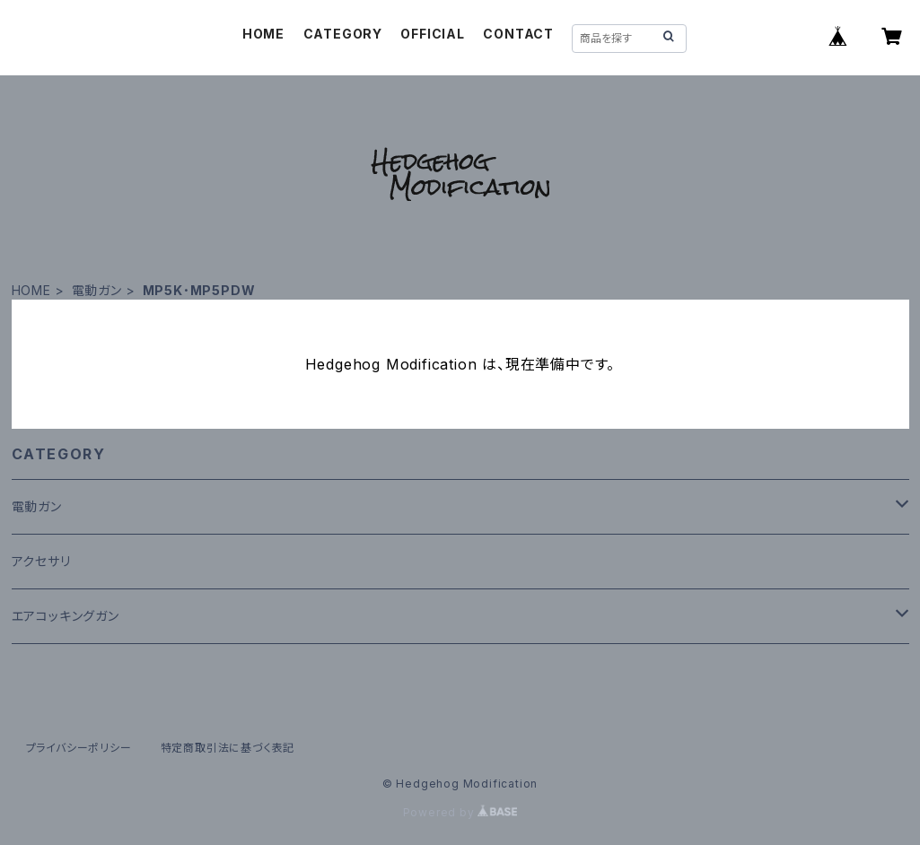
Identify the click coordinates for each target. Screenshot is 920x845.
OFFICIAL (432, 33)
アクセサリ (41, 561)
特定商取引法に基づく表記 (228, 747)
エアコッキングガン (65, 615)
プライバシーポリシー (79, 747)
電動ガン (97, 290)
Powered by (460, 812)
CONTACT (518, 33)
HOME (263, 33)
